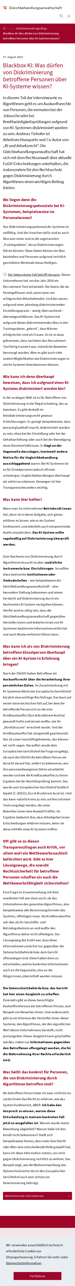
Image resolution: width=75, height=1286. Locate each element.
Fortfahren (37, 1276)
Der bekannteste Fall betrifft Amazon (32, 278)
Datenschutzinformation (23, 1263)
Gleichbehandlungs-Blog (31, 32)
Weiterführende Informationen (37, 1199)
